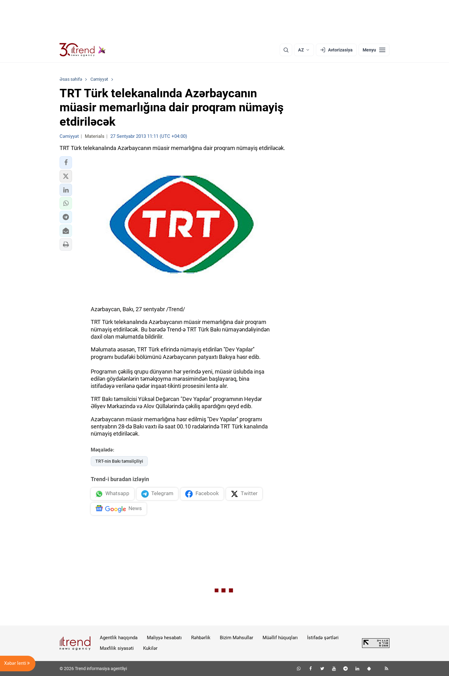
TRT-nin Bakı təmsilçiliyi (119, 461)
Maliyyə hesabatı (164, 637)
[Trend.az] (83, 50)
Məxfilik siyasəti (117, 648)
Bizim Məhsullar (236, 637)
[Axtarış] (286, 50)
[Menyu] (374, 50)
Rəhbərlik (200, 637)
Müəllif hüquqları (280, 637)
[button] (66, 162)
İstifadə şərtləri (323, 637)
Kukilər (150, 648)
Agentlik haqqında (119, 637)
